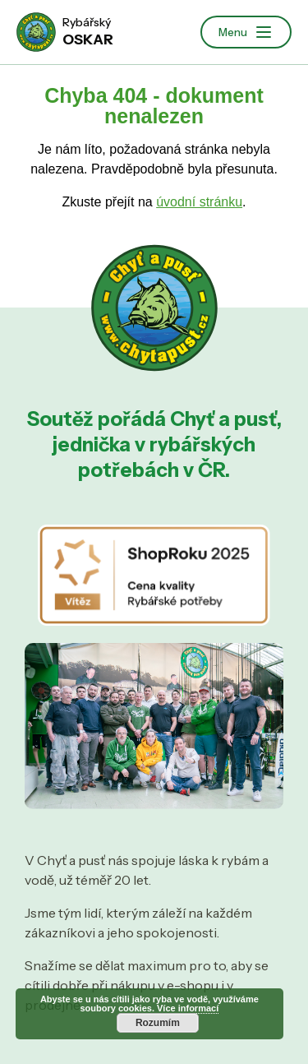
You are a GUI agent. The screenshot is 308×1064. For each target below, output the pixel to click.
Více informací (187, 1008)
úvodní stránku (199, 202)
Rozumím (158, 1023)
